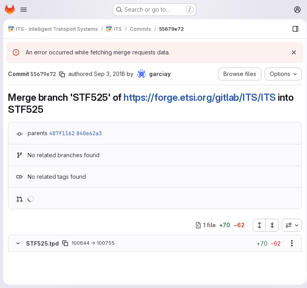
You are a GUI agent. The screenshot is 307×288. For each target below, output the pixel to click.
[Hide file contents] (18, 243)
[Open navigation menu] (23, 9)
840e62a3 (89, 133)
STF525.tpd (42, 243)
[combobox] (289, 225)
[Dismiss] (291, 52)
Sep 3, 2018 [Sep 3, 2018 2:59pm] (109, 73)
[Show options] (289, 243)
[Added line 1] (37, 272)
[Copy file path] (65, 243)
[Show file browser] (292, 28)
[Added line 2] (37, 280)
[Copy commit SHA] (62, 74)
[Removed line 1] (17, 256)
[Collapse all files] (269, 225)
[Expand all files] (256, 225)
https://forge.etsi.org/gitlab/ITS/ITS (200, 97)
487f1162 (62, 133)
